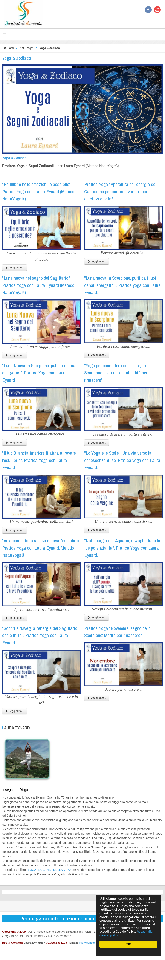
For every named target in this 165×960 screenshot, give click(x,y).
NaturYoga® (27, 48)
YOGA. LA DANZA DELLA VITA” (49, 870)
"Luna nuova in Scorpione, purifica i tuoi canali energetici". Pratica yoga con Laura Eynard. (122, 285)
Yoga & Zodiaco (14, 158)
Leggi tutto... (14, 267)
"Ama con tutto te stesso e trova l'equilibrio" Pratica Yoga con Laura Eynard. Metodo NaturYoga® (41, 547)
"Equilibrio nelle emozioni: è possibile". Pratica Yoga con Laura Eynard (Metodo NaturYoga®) (38, 191)
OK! (128, 944)
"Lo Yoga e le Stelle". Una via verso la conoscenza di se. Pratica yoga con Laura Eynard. (122, 460)
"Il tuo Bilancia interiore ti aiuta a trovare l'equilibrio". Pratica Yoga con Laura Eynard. (39, 460)
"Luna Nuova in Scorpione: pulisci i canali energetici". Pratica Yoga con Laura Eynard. (40, 372)
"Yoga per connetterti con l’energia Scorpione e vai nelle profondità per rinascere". (115, 372)
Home (11, 48)
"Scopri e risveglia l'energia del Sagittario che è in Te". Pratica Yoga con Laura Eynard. (39, 635)
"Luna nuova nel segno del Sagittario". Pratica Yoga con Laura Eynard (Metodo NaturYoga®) (38, 285)
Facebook (148, 9)
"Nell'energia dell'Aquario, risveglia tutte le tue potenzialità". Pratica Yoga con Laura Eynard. (122, 547)
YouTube (157, 9)
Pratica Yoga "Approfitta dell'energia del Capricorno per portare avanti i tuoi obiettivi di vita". (120, 191)
